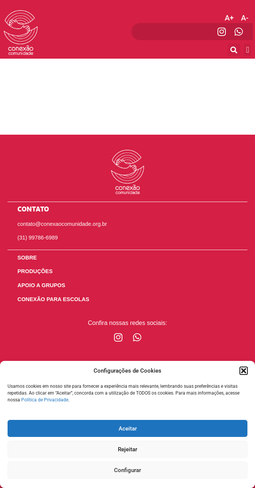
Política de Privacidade (44, 400)
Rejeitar (127, 449)
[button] (243, 371)
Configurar (127, 470)
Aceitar (128, 428)
